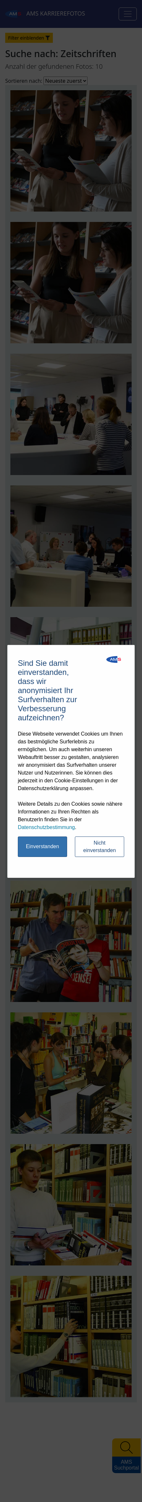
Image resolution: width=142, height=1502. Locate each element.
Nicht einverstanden (99, 846)
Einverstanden (42, 846)
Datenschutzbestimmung (46, 827)
